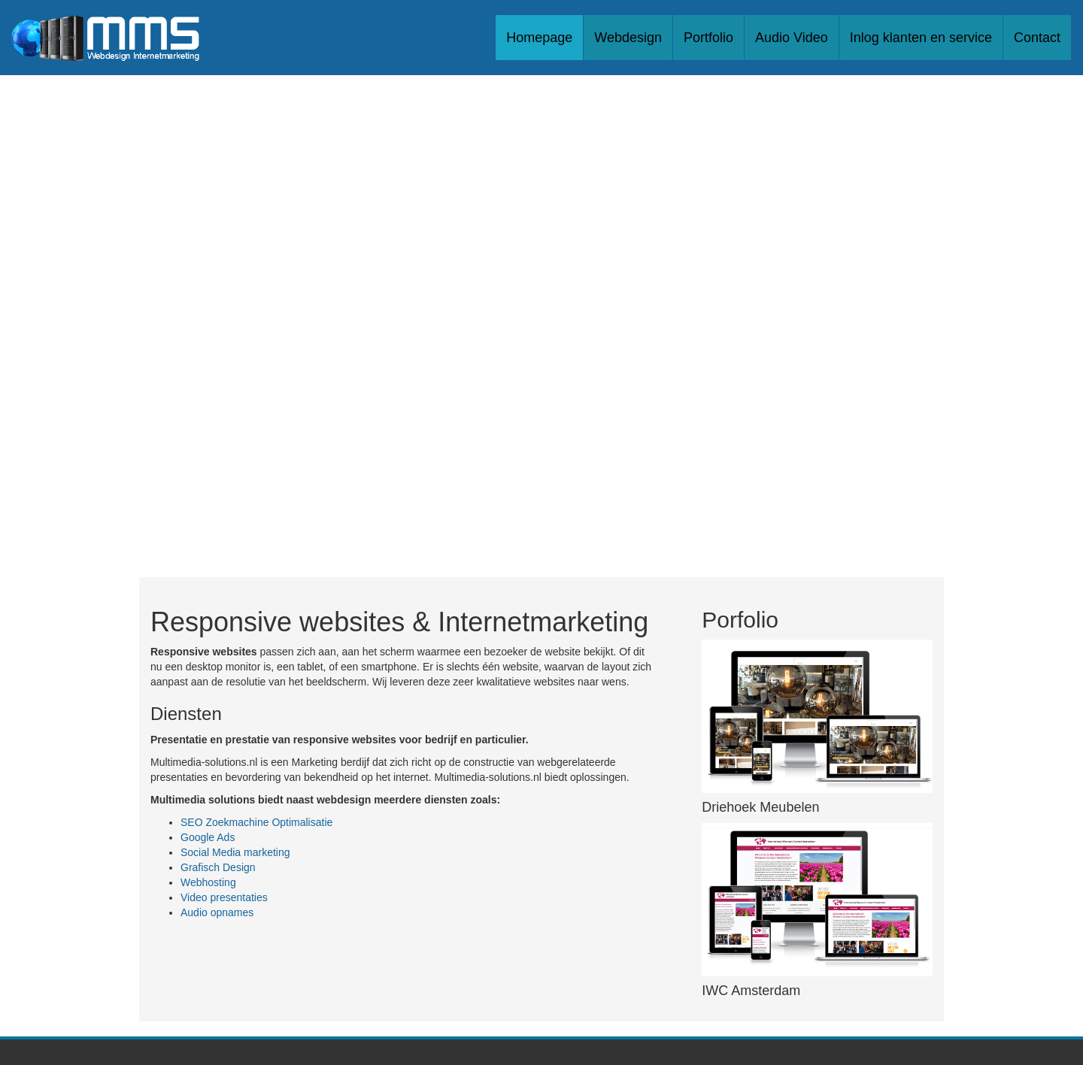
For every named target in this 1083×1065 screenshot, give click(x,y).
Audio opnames (216, 912)
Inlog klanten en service (921, 37)
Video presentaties (224, 897)
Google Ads (207, 837)
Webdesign (628, 37)
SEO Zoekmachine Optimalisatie (256, 822)
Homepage (539, 37)
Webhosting (208, 882)
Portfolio (708, 37)
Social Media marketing (235, 852)
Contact (1037, 37)
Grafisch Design (218, 867)
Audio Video (791, 37)
